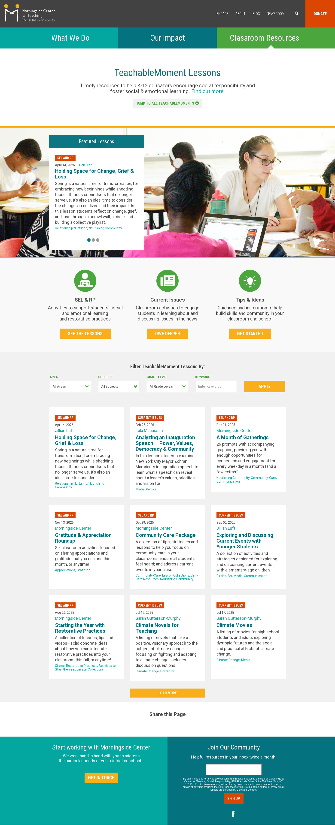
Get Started (250, 333)
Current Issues (150, 418)
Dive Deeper (167, 333)
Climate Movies (234, 625)
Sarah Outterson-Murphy (158, 618)
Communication (228, 481)
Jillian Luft (84, 165)
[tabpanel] (96, 199)
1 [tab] (89, 240)
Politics (151, 489)
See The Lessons (85, 333)
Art (230, 576)
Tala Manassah (149, 430)
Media (140, 489)
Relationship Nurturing (71, 228)
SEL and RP (65, 158)
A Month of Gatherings (242, 437)
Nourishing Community (105, 228)
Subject (105, 377)
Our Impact (167, 38)
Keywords (204, 377)
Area (54, 377)
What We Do (70, 38)
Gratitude (83, 570)
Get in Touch (101, 777)
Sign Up (233, 798)
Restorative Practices (81, 666)
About (240, 14)
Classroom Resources (264, 38)
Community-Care (263, 478)
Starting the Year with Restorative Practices (80, 628)
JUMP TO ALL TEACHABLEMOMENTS (167, 103)
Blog (256, 14)
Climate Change (147, 671)
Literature (167, 671)
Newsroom (275, 14)
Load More (167, 693)
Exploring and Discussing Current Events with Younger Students (244, 541)
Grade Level (157, 377)
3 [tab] (97, 240)
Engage (222, 14)
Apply (265, 386)
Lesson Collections (175, 575)
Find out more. (208, 91)
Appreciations (65, 570)
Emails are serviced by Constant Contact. (233, 789)
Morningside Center (234, 430)
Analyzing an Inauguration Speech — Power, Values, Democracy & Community (165, 443)
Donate (320, 14)
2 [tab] (93, 240)
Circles (221, 576)
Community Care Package (166, 535)
